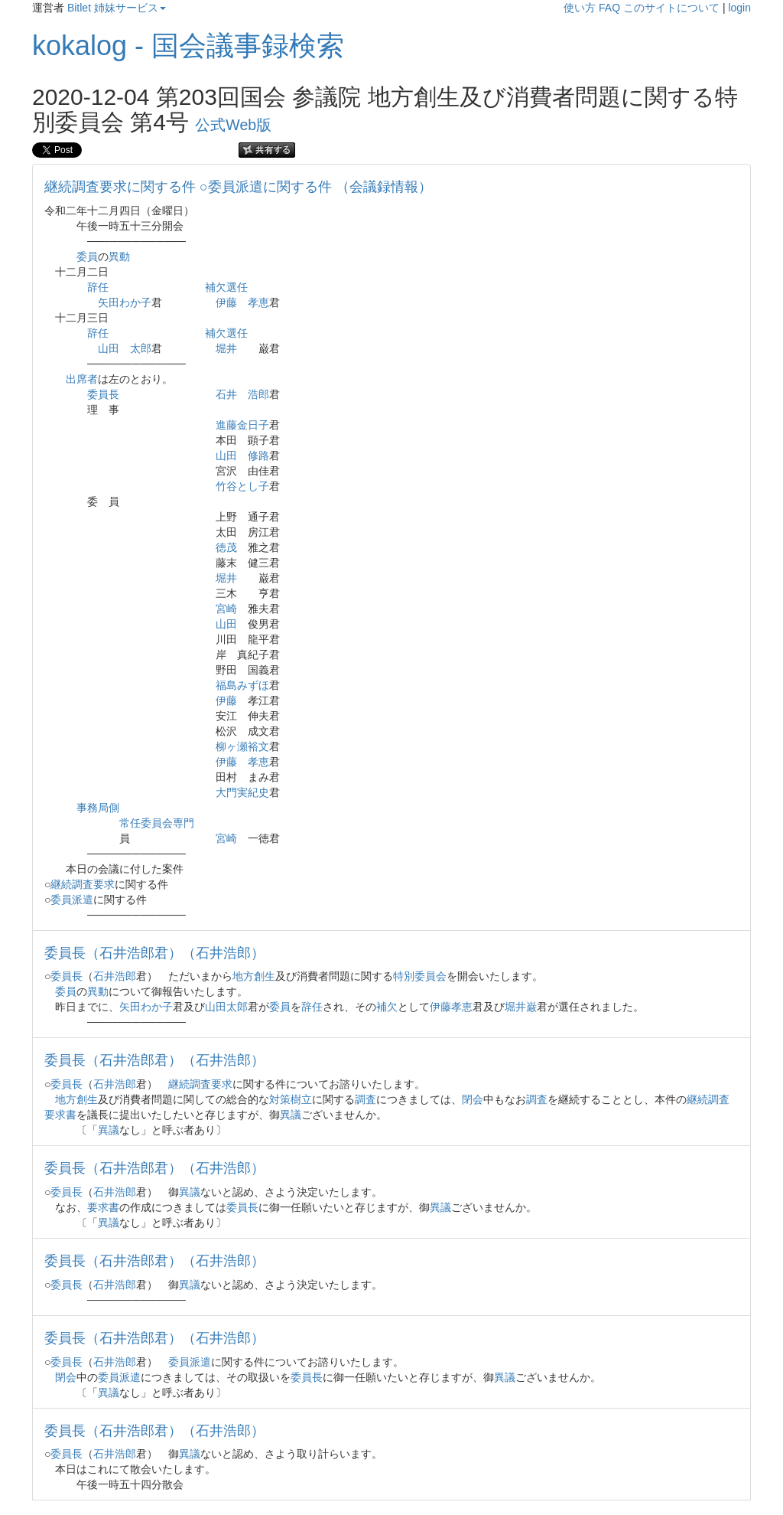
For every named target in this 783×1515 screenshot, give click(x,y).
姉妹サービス (130, 8)
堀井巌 (521, 1007)
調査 (365, 1099)
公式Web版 (233, 124)
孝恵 (258, 302)
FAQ (609, 8)
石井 (226, 394)
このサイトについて (671, 8)
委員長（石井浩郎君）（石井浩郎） (154, 953)
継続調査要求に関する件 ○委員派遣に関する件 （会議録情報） (238, 186)
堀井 (226, 348)
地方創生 (253, 976)
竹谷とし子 (242, 486)
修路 (258, 455)
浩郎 (258, 394)
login (739, 8)
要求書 (103, 1207)
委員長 (103, 394)
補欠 (387, 1007)
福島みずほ (242, 685)
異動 (119, 256)
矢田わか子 (124, 302)
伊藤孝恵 (451, 1007)
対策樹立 (290, 1099)
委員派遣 (71, 899)
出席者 (82, 379)
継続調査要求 (82, 884)
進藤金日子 (242, 425)
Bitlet (79, 8)
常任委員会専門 (156, 823)
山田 (108, 348)
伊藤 (226, 302)
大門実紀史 (242, 792)
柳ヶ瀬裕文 (242, 746)
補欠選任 (226, 287)
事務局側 (97, 808)
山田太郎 (226, 1007)
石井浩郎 (114, 976)
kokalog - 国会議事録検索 (188, 45)
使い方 (580, 8)
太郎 (140, 348)
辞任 (98, 287)
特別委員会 (420, 976)
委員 (87, 256)
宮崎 (226, 608)
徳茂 (226, 547)
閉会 (472, 1099)
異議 (290, 1114)
